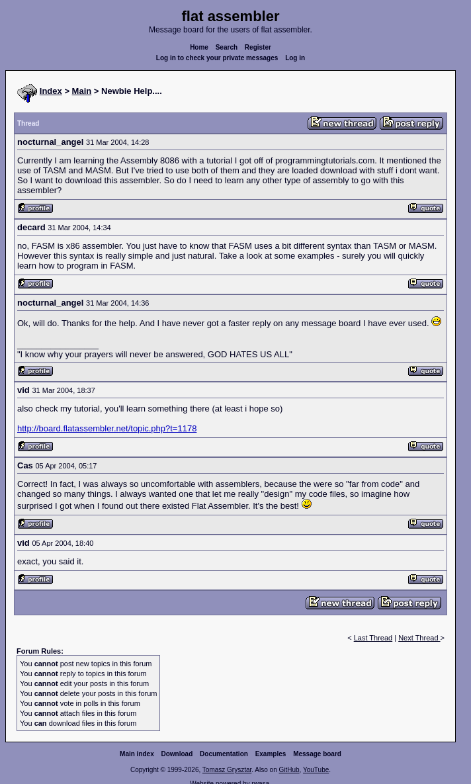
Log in (295, 58)
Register (258, 47)
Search (226, 47)
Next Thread (419, 638)
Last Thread (373, 638)
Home (199, 47)
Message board (317, 754)
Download (177, 754)
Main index (137, 754)
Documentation (224, 754)
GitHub (288, 769)
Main (82, 91)
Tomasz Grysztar (226, 769)
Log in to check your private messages (217, 58)
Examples (270, 754)
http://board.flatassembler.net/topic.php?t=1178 (106, 428)
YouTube (316, 769)
